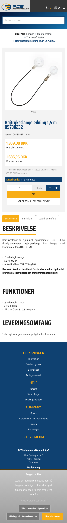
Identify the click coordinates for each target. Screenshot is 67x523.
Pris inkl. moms (14, 161)
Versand (34, 389)
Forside (30, 34)
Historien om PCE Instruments (33, 419)
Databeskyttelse (33, 364)
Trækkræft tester (35, 37)
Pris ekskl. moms (15, 147)
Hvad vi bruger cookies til (33, 501)
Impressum (33, 359)
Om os (33, 413)
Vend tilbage (33, 394)
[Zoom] (33, 83)
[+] (56, 188)
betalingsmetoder (33, 400)
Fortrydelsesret (33, 375)
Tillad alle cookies (52, 516)
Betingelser (33, 370)
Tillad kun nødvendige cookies (34, 508)
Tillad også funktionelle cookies (23, 516)
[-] (49, 188)
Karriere (33, 424)
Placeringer (33, 429)
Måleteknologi (44, 34)
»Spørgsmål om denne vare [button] (34, 201)
